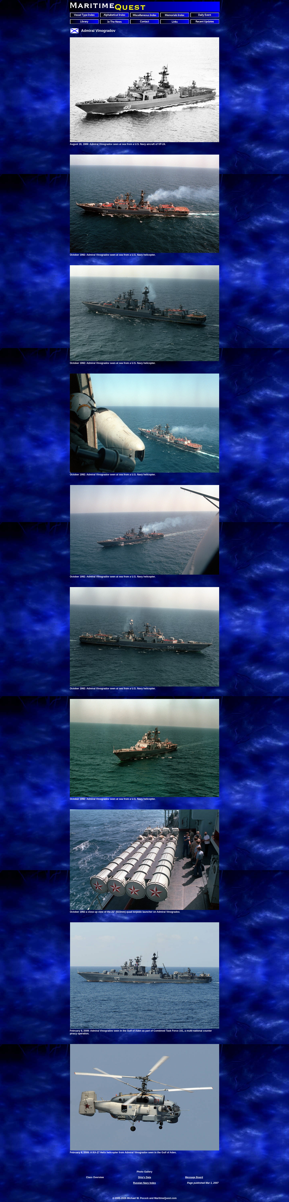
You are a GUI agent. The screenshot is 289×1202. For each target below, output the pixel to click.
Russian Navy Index (144, 1183)
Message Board (194, 1177)
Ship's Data (144, 1177)
